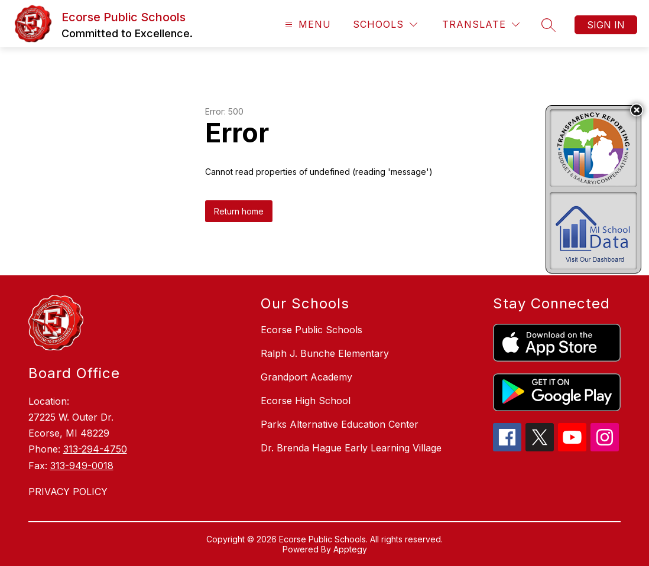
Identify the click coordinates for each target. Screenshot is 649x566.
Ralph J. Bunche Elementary (325, 353)
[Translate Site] (481, 24)
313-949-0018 (81, 465)
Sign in (606, 25)
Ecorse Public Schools (311, 330)
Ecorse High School (306, 400)
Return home (239, 211)
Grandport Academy (306, 377)
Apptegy (350, 549)
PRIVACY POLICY (68, 491)
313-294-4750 (95, 449)
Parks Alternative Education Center (339, 424)
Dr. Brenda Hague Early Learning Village (351, 448)
